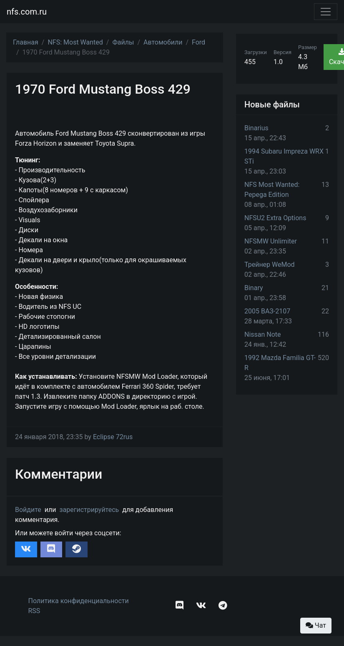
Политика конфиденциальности (78, 601)
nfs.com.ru (27, 12)
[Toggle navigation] (325, 11)
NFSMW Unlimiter (270, 241)
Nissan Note (262, 334)
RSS (34, 611)
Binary (253, 288)
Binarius (256, 128)
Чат (316, 625)
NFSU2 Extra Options (275, 218)
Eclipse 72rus (113, 437)
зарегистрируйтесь (89, 510)
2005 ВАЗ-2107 (267, 311)
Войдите (28, 510)
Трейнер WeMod (269, 264)
